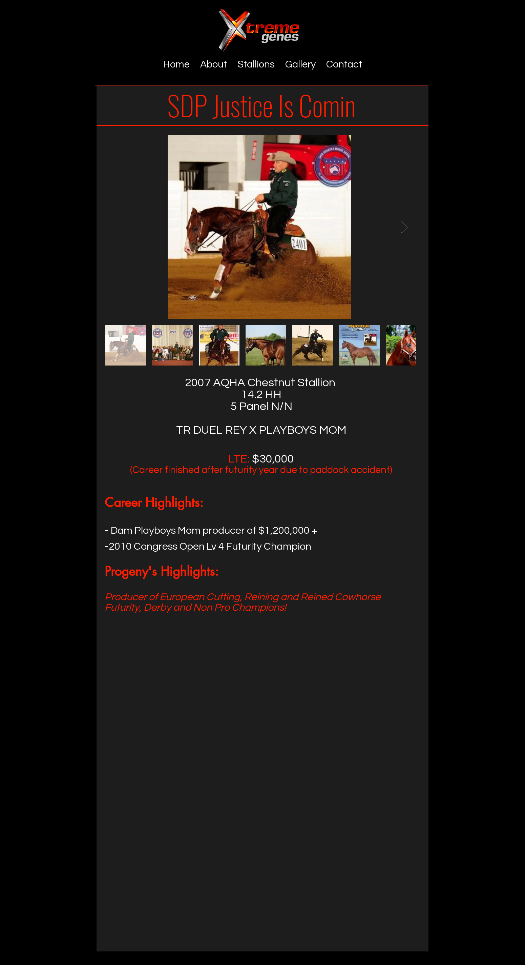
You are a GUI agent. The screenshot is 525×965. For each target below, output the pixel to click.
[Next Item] (404, 227)
